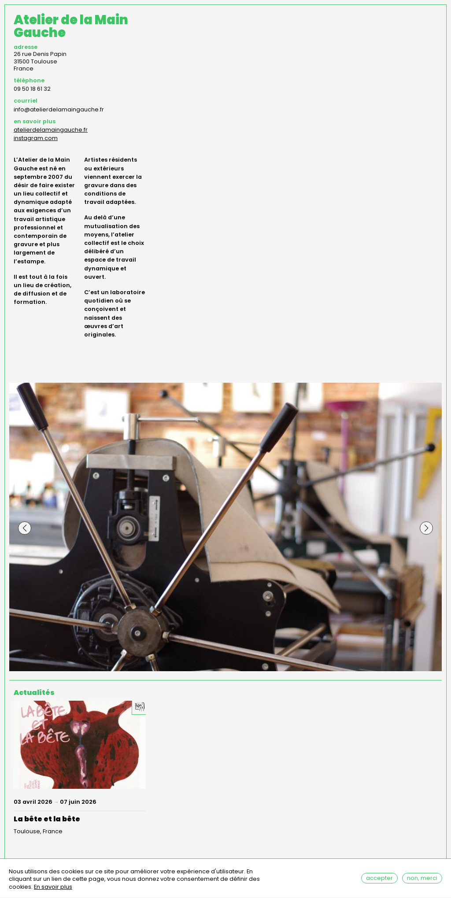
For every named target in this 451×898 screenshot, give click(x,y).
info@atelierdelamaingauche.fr (59, 109)
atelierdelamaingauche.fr (51, 129)
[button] (24, 528)
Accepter (379, 880)
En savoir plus (53, 890)
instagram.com (36, 138)
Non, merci (422, 880)
